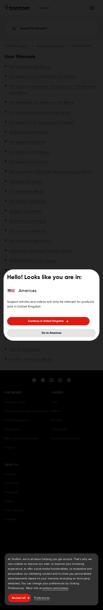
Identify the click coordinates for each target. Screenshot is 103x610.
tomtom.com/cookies (55, 588)
